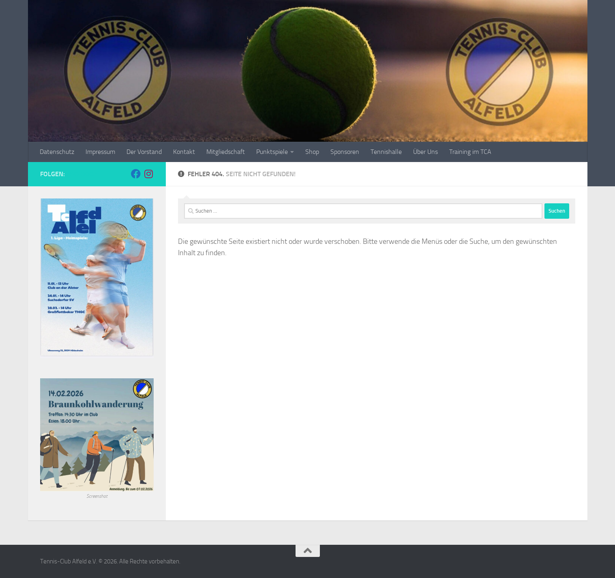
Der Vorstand (144, 152)
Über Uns (425, 152)
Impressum (100, 152)
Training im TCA (470, 152)
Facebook (82, 174)
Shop (312, 152)
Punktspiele (272, 152)
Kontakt (184, 152)
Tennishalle (386, 152)
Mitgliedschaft (225, 152)
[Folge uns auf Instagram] (149, 174)
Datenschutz (57, 152)
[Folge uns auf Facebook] (136, 174)
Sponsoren (344, 152)
